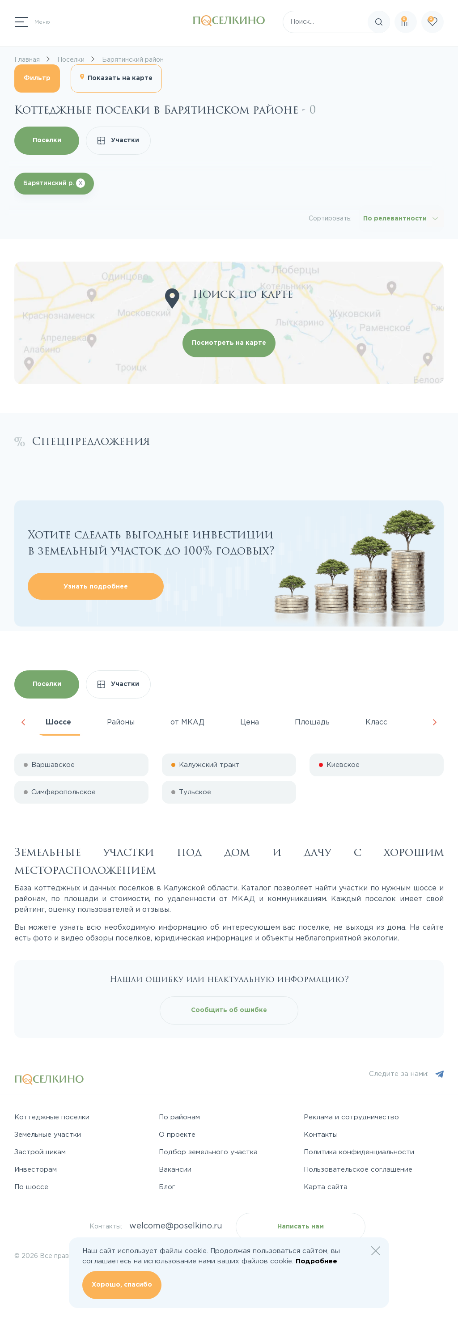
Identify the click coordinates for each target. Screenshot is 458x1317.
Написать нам (300, 1226)
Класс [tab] (376, 722)
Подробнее (316, 1261)
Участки (119, 140)
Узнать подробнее (96, 586)
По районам (179, 1117)
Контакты (321, 1135)
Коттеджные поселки (51, 1117)
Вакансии (175, 1170)
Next (435, 722)
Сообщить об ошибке (229, 1010)
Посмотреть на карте (229, 343)
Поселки (47, 140)
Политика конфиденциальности (359, 1152)
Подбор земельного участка (208, 1152)
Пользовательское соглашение (358, 1170)
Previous (23, 722)
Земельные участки (47, 1135)
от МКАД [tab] (187, 722)
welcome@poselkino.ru (175, 1226)
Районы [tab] (121, 722)
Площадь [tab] (312, 722)
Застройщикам (40, 1152)
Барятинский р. (54, 183)
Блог (167, 1187)
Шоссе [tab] (58, 722)
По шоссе (31, 1187)
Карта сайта (326, 1187)
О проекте (177, 1135)
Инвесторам (35, 1170)
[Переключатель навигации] (32, 22)
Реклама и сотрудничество (351, 1117)
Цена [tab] (249, 722)
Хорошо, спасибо (122, 1284)
